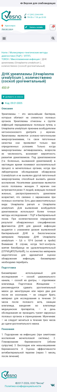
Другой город (7, 29)
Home (5, 52)
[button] (4, 38)
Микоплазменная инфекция (25, 59)
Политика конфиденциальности (23, 386)
